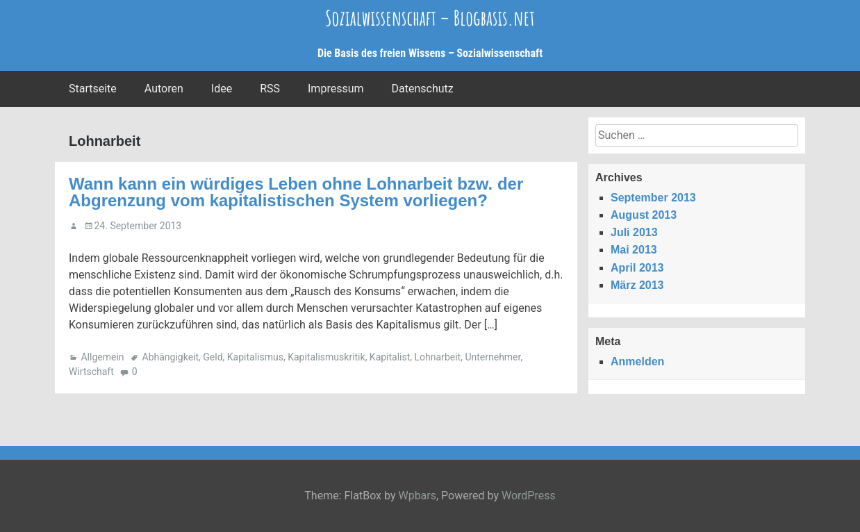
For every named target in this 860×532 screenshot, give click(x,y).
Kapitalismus (255, 357)
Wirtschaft (91, 371)
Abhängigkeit (170, 357)
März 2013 (637, 285)
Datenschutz (423, 88)
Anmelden (637, 361)
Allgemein (102, 357)
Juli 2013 (634, 232)
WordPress (529, 495)
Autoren (163, 88)
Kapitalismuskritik (326, 357)
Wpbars (417, 495)
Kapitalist (390, 357)
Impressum (336, 88)
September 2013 (653, 197)
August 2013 (644, 215)
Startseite (93, 88)
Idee (221, 88)
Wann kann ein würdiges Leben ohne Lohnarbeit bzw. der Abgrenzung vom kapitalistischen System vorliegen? (296, 192)
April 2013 (637, 268)
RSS (270, 88)
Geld (212, 357)
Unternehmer (492, 357)
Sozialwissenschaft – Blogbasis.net (430, 18)
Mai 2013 (634, 250)
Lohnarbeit (438, 357)
